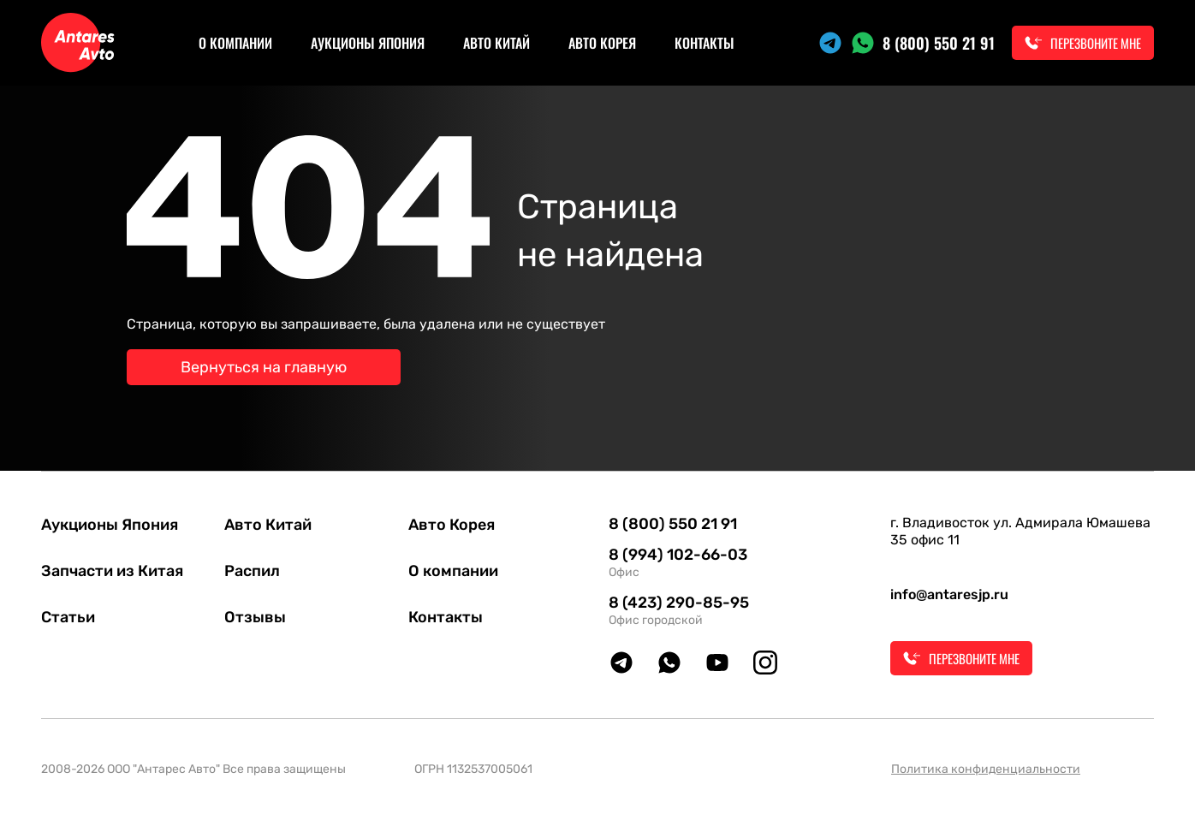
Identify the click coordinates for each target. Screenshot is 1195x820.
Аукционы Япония (368, 43)
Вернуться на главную (264, 367)
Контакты (704, 43)
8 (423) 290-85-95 (679, 602)
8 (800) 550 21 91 (939, 43)
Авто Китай (496, 43)
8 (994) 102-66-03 (678, 554)
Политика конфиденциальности (985, 769)
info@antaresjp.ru (949, 594)
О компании (235, 43)
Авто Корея (602, 43)
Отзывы (255, 617)
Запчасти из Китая (112, 571)
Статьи (68, 617)
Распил (252, 571)
